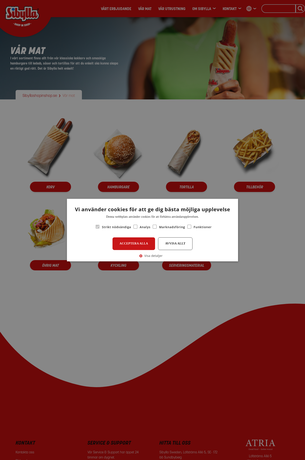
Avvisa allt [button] (175, 243)
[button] (152, 255)
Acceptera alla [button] (134, 243)
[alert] (152, 230)
